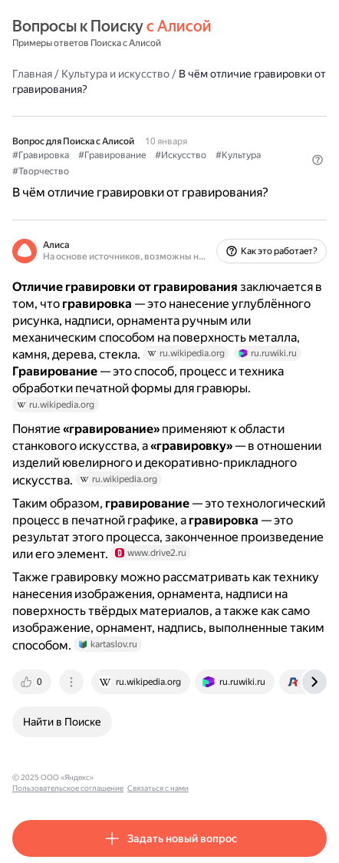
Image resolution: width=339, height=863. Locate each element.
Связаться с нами (246, 777)
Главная (32, 74)
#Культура (238, 155)
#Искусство (180, 155)
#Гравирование (112, 155)
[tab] (33, 682)
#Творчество (40, 171)
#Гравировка (40, 155)
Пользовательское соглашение (156, 777)
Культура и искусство (115, 74)
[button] (317, 159)
